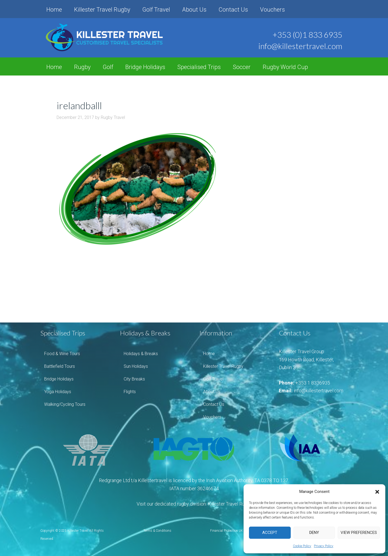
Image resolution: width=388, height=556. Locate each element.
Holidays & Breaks (141, 353)
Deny (314, 532)
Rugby (82, 67)
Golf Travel (156, 9)
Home (54, 9)
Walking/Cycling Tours (64, 404)
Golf (108, 67)
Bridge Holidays (145, 67)
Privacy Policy (323, 546)
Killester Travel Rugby (102, 9)
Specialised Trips (199, 67)
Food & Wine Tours (62, 353)
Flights (130, 391)
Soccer (242, 67)
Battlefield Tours (59, 366)
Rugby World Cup (285, 67)
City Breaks (134, 379)
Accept (269, 532)
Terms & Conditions (157, 531)
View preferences (359, 532)
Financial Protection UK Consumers (235, 531)
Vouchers (272, 9)
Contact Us (233, 9)
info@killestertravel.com (319, 390)
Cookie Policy (302, 546)
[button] (377, 492)
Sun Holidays (136, 366)
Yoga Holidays (57, 391)
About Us (194, 9)
